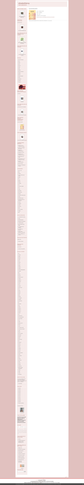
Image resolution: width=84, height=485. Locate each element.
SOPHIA (19, 80)
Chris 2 (19, 284)
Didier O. (19, 65)
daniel (19, 147)
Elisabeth (19, 152)
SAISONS (22, 101)
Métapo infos (20, 447)
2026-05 (19, 388)
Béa (18, 272)
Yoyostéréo (19, 374)
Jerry (19, 320)
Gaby (19, 68)
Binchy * (19, 274)
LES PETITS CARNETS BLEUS (22, 140)
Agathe (19, 256)
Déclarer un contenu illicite (27, 482)
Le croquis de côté (21, 327)
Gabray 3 (19, 309)
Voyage (19, 210)
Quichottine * (20, 355)
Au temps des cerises (21, 455)
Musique (19, 193)
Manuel (19, 74)
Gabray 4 (19, 311)
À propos (22, 468)
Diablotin (19, 150)
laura (19, 161)
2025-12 (19, 395)
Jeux (19, 184)
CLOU (23, 152)
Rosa (19, 357)
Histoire (19, 181)
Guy (18, 314)
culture (23, 418)
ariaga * (19, 265)
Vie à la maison (20, 209)
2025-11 (19, 397)
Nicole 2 (19, 343)
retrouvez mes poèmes (21, 248)
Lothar (19, 330)
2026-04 (19, 389)
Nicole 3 (19, 345)
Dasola (19, 293)
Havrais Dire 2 (20, 315)
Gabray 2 (19, 308)
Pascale (19, 349)
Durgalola (19, 299)
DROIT (19, 177)
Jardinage (19, 183)
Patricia (19, 351)
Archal (19, 263)
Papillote (19, 348)
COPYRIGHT (20, 383)
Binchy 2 (19, 275)
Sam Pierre (19, 360)
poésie (19, 196)
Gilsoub (19, 312)
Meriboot (19, 336)
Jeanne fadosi (20, 318)
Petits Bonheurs (20, 156)
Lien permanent (50, 20)
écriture (23, 422)
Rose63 (19, 358)
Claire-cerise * (20, 287)
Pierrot (19, 77)
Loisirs (19, 189)
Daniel (19, 290)
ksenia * (19, 324)
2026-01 (19, 394)
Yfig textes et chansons (21, 453)
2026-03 (19, 391)
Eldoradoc (19, 303)
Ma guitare (19, 190)
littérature (20, 419)
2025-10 (19, 398)
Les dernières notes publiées (42, 481)
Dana (19, 61)
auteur (24, 420)
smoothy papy (20, 452)
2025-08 (19, 401)
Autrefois (19, 271)
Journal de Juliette (20, 186)
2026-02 (19, 392)
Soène (19, 361)
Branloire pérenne (20, 450)
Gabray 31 (19, 145)
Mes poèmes (20, 192)
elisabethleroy (24, 3)
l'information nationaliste (21, 449)
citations (19, 420)
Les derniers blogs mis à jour (34, 481)
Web (19, 212)
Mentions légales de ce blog (35, 482)
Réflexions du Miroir (21, 456)
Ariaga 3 (19, 268)
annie (19, 260)
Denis (19, 64)
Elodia (19, 67)
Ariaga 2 (19, 266)
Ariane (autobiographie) (21, 269)
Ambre (19, 259)
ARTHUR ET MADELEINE (22, 30)
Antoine (19, 262)
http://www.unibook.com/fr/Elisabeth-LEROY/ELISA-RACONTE (45, 17)
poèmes (19, 417)
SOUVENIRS (22, 412)
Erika (19, 305)
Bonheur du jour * (20, 277)
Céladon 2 (19, 280)
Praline (19, 354)
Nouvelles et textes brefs (21, 195)
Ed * (19, 302)
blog (58, 482)
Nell (18, 340)
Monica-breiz (20, 339)
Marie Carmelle (20, 333)
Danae (19, 62)
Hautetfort (40, 482)
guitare (19, 180)
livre (18, 421)
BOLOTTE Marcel (20, 59)
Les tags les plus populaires (50, 481)
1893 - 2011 (20, 170)
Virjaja (19, 371)
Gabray (19, 306)
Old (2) (19, 346)
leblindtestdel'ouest (21, 459)
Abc (18, 253)
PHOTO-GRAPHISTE (21, 458)
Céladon (19, 278)
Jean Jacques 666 (20, 317)
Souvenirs (19, 206)
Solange (19, 364)
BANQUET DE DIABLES (21, 221)
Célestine (19, 281)
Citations (19, 173)
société (22, 421)
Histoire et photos (20, 241)
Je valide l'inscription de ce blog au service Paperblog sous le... (21, 441)
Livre (19, 187)
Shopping (19, 203)
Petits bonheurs (20, 352)
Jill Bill (19, 321)
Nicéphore (19, 342)
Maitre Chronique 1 (21, 71)
